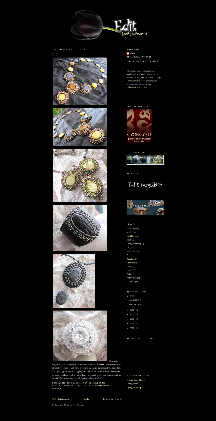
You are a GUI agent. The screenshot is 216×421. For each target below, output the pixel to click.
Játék (129, 266)
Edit (132, 53)
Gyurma (85, 386)
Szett (129, 240)
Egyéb (129, 270)
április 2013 (134, 300)
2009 (132, 323)
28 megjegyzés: (98, 383)
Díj (128, 247)
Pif (128, 255)
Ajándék (130, 259)
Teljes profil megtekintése (143, 61)
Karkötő (96, 386)
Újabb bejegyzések (60, 399)
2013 (132, 296)
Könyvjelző (132, 278)
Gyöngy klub (132, 384)
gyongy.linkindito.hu (136, 380)
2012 (132, 310)
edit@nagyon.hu (134, 87)
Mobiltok (131, 281)
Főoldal (86, 399)
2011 (132, 314)
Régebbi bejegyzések (112, 399)
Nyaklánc (58, 388)
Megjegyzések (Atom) (74, 405)
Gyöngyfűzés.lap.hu (135, 387)
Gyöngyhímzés (70, 386)
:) (53, 53)
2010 (132, 319)
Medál (107, 386)
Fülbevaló (131, 251)
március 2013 (135, 304)
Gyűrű (129, 274)
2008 (132, 328)
